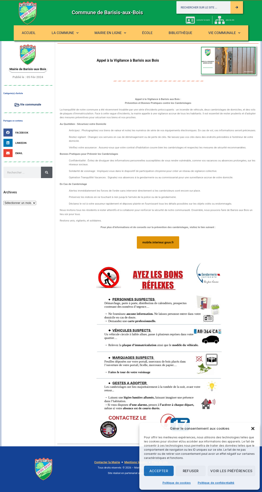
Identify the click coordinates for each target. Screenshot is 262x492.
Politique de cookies (176, 482)
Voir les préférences (231, 471)
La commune (65, 33)
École (147, 33)
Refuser (191, 471)
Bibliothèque (180, 33)
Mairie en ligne (110, 33)
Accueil (28, 33)
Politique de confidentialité (216, 482)
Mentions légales (135, 462)
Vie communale (224, 33)
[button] (253, 428)
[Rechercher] (236, 7)
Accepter (158, 471)
